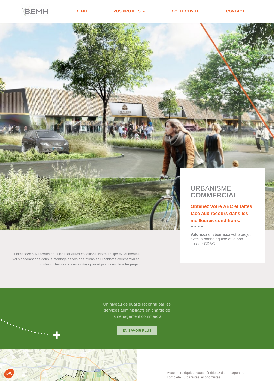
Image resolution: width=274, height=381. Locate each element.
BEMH (81, 11)
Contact (235, 11)
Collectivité (186, 11)
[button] (9, 374)
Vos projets (129, 11)
